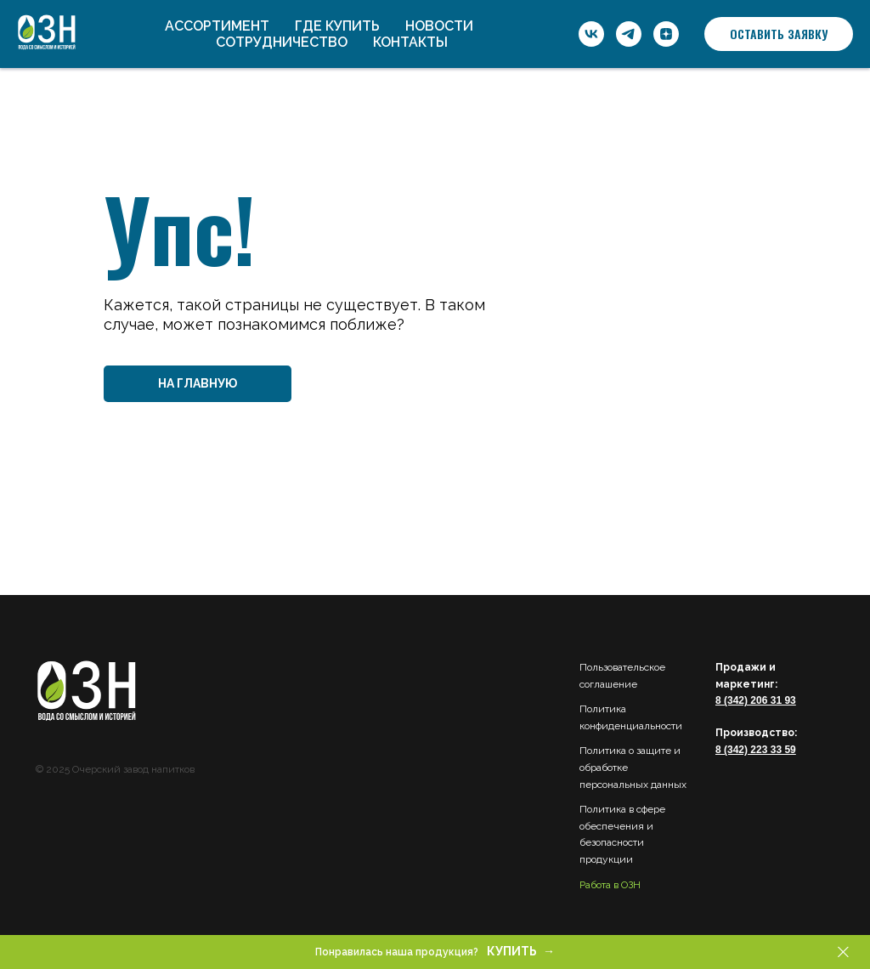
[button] (778, 34)
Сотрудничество (281, 42)
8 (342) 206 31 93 (755, 700)
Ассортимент (217, 26)
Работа (595, 885)
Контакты (410, 42)
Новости (439, 26)
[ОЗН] (591, 34)
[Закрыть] (843, 952)
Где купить (337, 26)
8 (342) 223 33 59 (755, 750)
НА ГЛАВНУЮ (197, 383)
